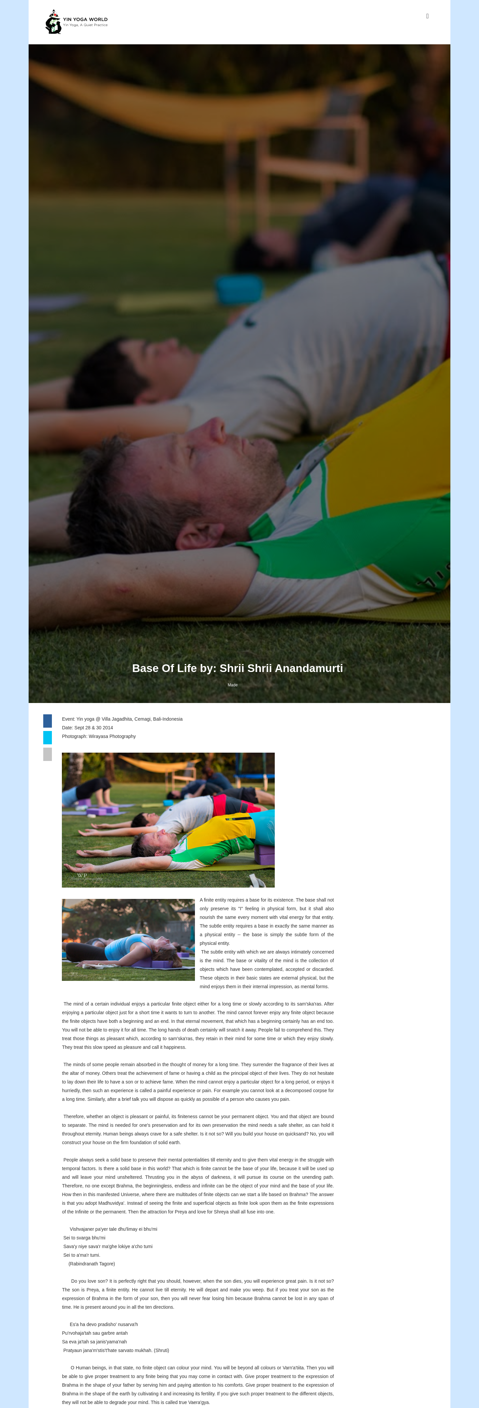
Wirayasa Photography (118, 923)
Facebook (339, 970)
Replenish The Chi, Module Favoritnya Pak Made (390, 1262)
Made (235, 868)
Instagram (339, 964)
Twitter (335, 982)
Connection (375, 1202)
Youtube (337, 976)
